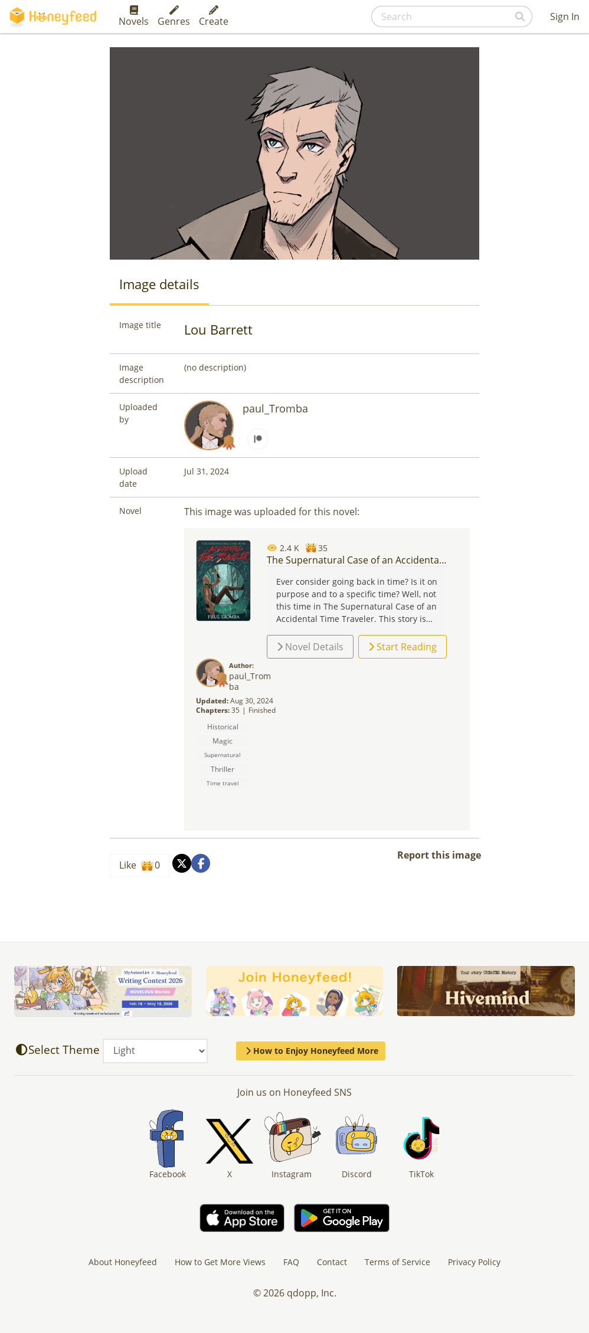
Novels (134, 16)
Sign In (565, 16)
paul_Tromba (275, 408)
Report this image (439, 855)
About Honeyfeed (123, 1262)
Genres (174, 16)
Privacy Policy (474, 1262)
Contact (332, 1262)
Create (213, 16)
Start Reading (402, 646)
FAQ (291, 1262)
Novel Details (310, 646)
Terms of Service (397, 1262)
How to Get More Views (220, 1262)
